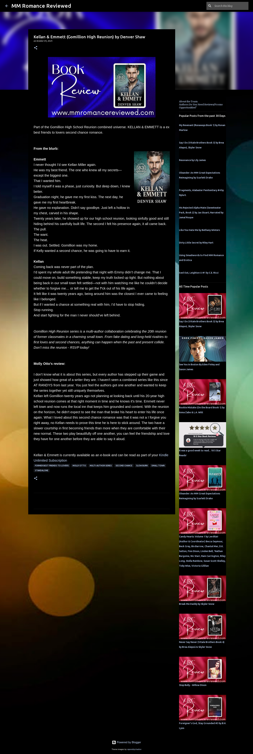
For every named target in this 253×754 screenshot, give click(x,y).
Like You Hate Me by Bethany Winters (199, 230)
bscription (60, 460)
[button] (36, 48)
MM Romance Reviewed (41, 6)
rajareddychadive (134, 749)
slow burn (142, 465)
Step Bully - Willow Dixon (192, 685)
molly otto (79, 465)
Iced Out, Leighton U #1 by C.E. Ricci (199, 272)
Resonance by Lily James (192, 160)
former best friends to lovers (52, 465)
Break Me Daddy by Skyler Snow (196, 604)
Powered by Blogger (126, 742)
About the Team (188, 101)
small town (158, 465)
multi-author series (101, 465)
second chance (124, 465)
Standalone (41, 470)
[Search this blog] (230, 6)
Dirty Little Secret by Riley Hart (196, 242)
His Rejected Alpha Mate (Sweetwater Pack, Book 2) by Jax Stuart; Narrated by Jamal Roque (201, 212)
